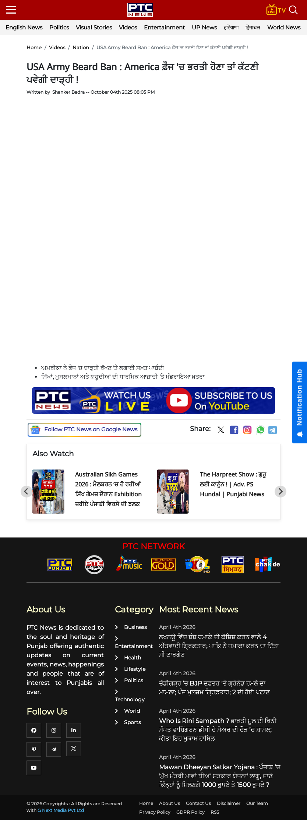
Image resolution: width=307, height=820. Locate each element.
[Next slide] (280, 491)
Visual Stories (94, 27)
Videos (128, 27)
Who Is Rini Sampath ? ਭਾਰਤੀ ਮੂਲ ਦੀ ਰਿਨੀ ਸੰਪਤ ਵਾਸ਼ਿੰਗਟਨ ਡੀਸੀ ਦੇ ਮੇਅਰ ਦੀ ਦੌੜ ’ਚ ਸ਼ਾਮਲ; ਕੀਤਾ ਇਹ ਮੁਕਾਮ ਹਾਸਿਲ (217, 729)
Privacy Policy (154, 812)
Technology (130, 696)
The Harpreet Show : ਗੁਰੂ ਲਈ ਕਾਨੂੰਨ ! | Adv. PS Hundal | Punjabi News (233, 484)
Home (34, 47)
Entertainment (164, 27)
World (127, 711)
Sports (128, 722)
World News (283, 27)
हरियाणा (231, 27)
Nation (81, 47)
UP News (204, 27)
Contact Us (198, 803)
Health (128, 657)
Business (131, 627)
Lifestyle (130, 669)
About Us (169, 803)
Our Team (257, 803)
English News (24, 27)
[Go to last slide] (26, 491)
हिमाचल (253, 27)
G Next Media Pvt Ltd (61, 810)
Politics (59, 27)
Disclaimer (228, 803)
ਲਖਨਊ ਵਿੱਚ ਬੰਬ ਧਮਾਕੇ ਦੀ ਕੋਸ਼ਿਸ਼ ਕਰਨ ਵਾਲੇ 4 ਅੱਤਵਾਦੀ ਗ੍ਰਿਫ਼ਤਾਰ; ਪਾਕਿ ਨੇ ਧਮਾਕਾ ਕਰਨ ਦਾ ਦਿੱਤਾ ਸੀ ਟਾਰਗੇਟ (219, 645)
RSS (215, 812)
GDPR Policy (190, 812)
